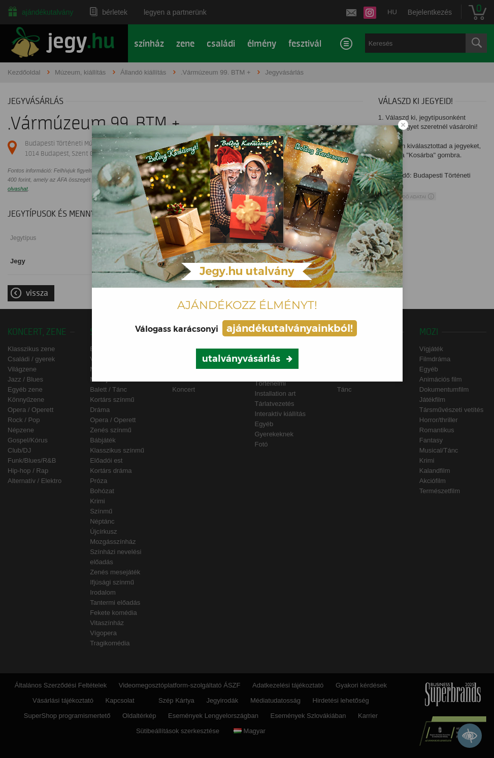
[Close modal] (403, 125)
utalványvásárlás (241, 358)
